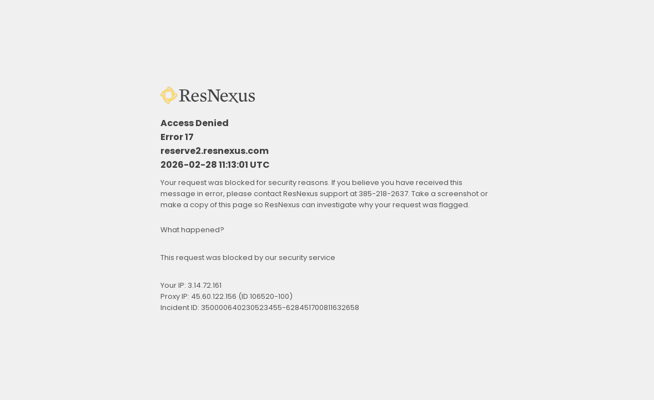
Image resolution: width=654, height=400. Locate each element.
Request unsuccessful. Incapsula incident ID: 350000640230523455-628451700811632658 (327, 200)
